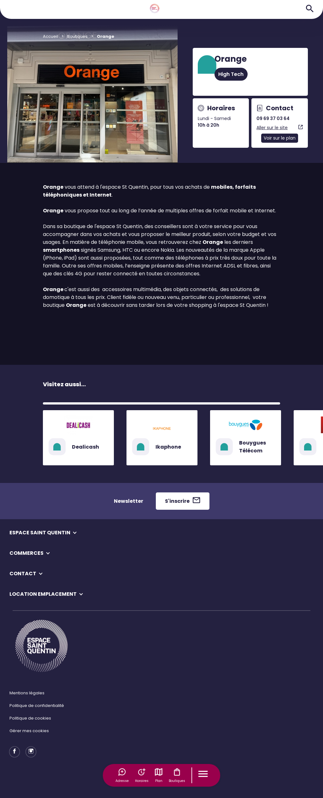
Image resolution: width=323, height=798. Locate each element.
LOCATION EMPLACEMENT (43, 594)
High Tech (231, 74)
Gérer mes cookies (29, 731)
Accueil (50, 36)
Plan (158, 775)
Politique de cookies (30, 718)
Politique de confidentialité (36, 706)
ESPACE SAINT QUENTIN (39, 532)
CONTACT (22, 573)
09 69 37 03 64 (273, 118)
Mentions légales (26, 693)
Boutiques (177, 775)
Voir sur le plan (280, 138)
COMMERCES (26, 553)
